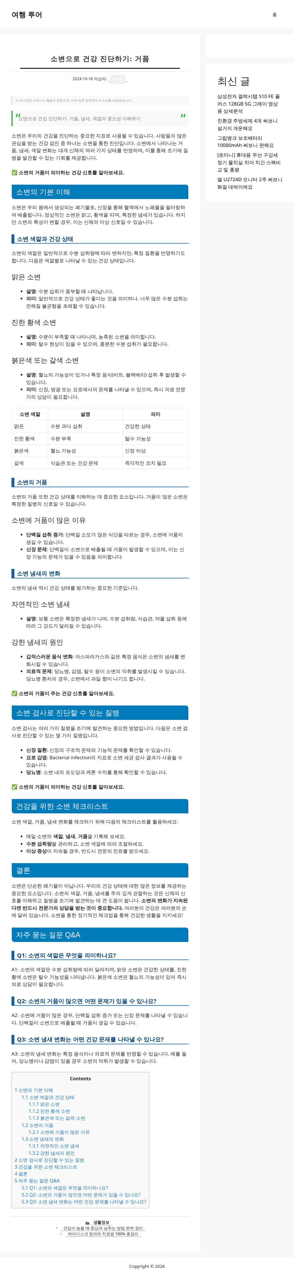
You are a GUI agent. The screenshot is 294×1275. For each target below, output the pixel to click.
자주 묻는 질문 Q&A (37, 1180)
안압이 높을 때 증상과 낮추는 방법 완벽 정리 (103, 1228)
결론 (21, 1174)
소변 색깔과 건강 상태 (48, 1097)
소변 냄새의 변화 (43, 1139)
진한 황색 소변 (49, 1111)
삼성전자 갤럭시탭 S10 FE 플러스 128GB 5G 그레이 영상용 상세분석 (248, 103)
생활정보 (101, 1222)
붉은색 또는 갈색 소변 (56, 1118)
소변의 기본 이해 (34, 1090)
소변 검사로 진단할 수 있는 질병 (49, 1160)
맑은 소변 (44, 1104)
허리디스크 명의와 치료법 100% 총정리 (103, 1233)
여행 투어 (26, 14)
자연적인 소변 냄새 (53, 1146)
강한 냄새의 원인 (51, 1153)
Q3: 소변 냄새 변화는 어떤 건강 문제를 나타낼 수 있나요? (84, 1201)
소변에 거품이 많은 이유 (59, 1132)
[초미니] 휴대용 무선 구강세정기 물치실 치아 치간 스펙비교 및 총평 (249, 162)
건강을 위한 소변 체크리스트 (46, 1167)
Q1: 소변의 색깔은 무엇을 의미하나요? (65, 1188)
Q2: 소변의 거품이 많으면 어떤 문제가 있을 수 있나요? (81, 1195)
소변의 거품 (37, 1125)
